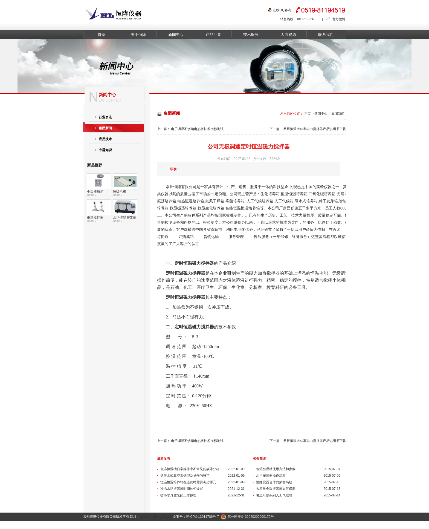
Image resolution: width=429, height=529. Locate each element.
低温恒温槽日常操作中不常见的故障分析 (189, 469)
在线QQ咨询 (282, 10)
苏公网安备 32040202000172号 (247, 516)
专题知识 (105, 150)
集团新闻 (337, 114)
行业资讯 (105, 117)
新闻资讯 (277, 525)
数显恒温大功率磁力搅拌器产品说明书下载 (314, 129)
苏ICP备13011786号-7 (202, 517)
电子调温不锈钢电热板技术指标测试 (197, 129)
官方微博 (338, 19)
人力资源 (288, 35)
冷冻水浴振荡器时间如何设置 (181, 489)
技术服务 (251, 35)
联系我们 (326, 35)
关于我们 (296, 525)
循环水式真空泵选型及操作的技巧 (185, 476)
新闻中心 (176, 35)
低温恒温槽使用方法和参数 (275, 469)
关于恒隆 (138, 35)
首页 (101, 35)
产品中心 (257, 525)
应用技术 (105, 139)
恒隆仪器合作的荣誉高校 (274, 482)
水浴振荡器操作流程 (271, 476)
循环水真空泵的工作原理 (178, 495)
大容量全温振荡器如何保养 (275, 489)
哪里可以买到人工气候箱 (274, 495)
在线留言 (336, 525)
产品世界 (213, 35)
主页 (307, 114)
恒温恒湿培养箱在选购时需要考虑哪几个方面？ (190, 482)
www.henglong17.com (156, 517)
